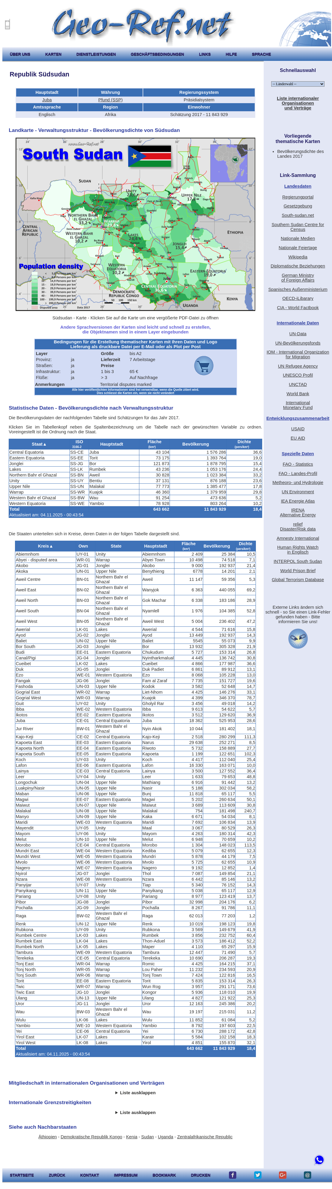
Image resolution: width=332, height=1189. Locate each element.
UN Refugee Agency (298, 366)
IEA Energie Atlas (298, 501)
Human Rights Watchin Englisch (298, 549)
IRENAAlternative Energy (298, 512)
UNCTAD (298, 384)
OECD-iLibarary (297, 298)
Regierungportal (297, 197)
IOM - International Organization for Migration (298, 354)
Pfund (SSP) (110, 99)
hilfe (231, 54)
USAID (298, 428)
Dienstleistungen (96, 54)
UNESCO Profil (298, 375)
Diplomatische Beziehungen (298, 266)
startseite (22, 1175)
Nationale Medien (298, 238)
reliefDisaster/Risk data (298, 526)
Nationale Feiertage (298, 247)
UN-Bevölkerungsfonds (298, 343)
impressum (126, 1175)
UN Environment (298, 491)
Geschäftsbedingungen (157, 54)
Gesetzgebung (297, 206)
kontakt (89, 1175)
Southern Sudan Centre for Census (297, 227)
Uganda (165, 1136)
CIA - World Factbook (298, 307)
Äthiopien (47, 1136)
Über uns (20, 54)
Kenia (132, 1136)
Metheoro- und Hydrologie (297, 482)
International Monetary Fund (298, 405)
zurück (57, 1175)
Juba (47, 99)
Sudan (147, 1136)
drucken (200, 1175)
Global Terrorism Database (298, 579)
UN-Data (298, 333)
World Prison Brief (298, 570)
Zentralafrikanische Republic (205, 1136)
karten (53, 54)
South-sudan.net (298, 215)
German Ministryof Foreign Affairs (298, 277)
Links (205, 54)
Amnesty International (298, 538)
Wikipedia (297, 257)
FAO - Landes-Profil (298, 473)
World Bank (297, 393)
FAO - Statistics (298, 464)
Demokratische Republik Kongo (91, 1136)
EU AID (298, 438)
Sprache (261, 54)
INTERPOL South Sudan (298, 561)
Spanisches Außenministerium (297, 289)
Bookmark (164, 1175)
